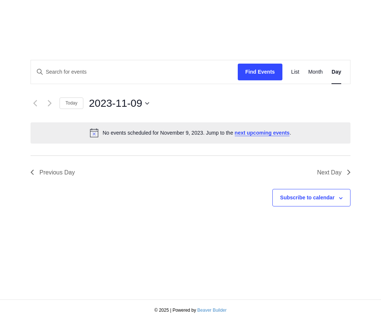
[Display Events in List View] (295, 72)
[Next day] (49, 103)
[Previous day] (35, 103)
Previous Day (53, 172)
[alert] (190, 132)
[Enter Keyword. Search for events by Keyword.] (134, 72)
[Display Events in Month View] (315, 72)
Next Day (333, 172)
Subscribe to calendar (307, 197)
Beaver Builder (212, 310)
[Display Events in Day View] (336, 72)
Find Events (260, 72)
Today (71, 103)
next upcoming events (262, 133)
